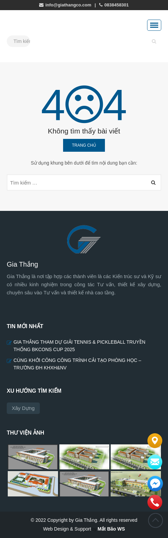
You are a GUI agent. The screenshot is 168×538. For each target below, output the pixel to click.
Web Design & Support (67, 529)
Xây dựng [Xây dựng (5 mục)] (23, 408)
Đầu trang (155, 520)
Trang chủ (84, 145)
